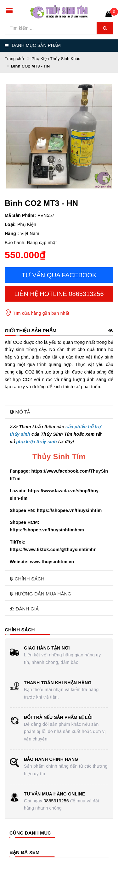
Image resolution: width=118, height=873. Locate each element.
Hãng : (12, 233)
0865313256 (56, 800)
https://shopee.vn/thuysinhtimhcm (47, 529)
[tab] (59, 411)
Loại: (10, 224)
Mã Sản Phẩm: (20, 215)
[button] (59, 412)
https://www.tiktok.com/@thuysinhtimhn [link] (53, 549)
